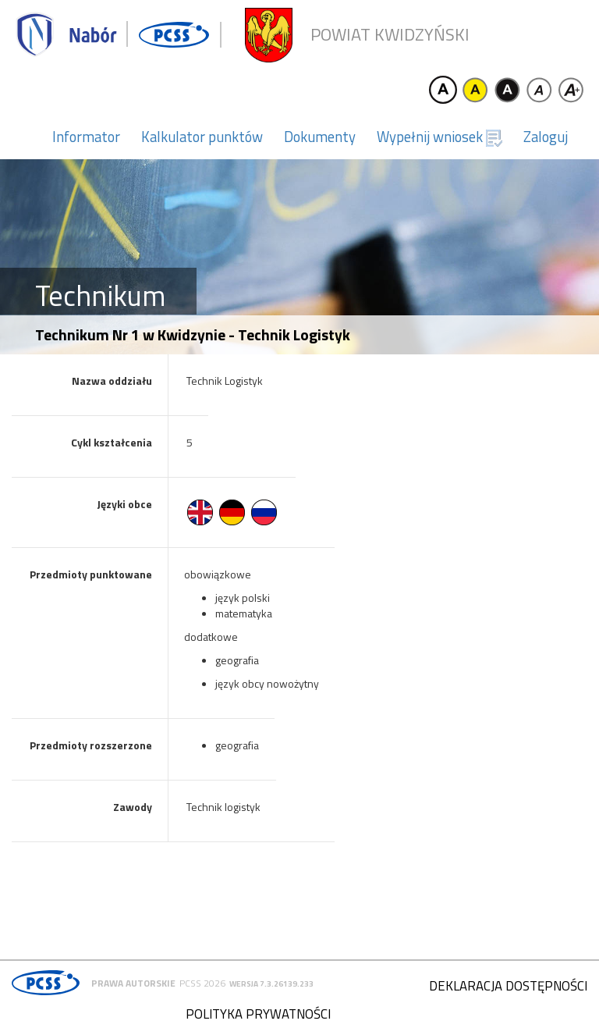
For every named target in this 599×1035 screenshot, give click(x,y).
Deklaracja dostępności (508, 985)
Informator (86, 137)
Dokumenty (320, 137)
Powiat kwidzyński (390, 35)
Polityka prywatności (258, 1014)
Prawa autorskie (133, 983)
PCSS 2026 (202, 983)
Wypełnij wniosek (439, 137)
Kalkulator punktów (202, 137)
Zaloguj (545, 137)
